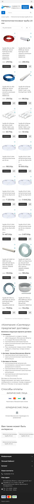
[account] (31, 2)
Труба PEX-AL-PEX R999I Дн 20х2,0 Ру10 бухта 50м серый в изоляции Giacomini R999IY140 (24, 52)
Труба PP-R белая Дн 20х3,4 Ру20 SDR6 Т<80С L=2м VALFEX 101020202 (8, 126)
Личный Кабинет (17, 461)
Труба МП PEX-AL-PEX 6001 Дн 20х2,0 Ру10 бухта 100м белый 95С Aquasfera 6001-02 (8, 301)
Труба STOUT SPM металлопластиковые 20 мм (8, 158)
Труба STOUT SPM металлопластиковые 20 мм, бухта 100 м (24, 159)
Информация (17, 456)
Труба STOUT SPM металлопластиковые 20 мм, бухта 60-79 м (24, 194)
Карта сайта (5, 501)
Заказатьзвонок (25, 7)
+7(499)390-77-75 (8, 474)
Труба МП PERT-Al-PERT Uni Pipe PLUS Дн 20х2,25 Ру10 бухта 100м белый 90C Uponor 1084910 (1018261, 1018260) (25, 264)
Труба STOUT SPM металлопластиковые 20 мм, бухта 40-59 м (8, 194)
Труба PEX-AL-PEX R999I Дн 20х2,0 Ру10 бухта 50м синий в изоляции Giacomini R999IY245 (8, 91)
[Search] (20, 12)
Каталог (17, 466)
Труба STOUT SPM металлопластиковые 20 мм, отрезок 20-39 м (24, 227)
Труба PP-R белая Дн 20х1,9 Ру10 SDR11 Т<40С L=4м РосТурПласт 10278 (24, 89)
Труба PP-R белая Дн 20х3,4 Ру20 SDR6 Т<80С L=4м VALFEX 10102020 (24, 126)
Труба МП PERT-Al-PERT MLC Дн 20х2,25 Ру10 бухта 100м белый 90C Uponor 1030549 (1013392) (8, 263)
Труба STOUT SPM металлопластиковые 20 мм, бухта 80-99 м (8, 227)
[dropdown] (2, 2)
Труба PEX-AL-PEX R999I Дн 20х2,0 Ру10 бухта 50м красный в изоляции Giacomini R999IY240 (8, 53)
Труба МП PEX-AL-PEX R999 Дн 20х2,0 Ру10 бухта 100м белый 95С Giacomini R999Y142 (25, 301)
